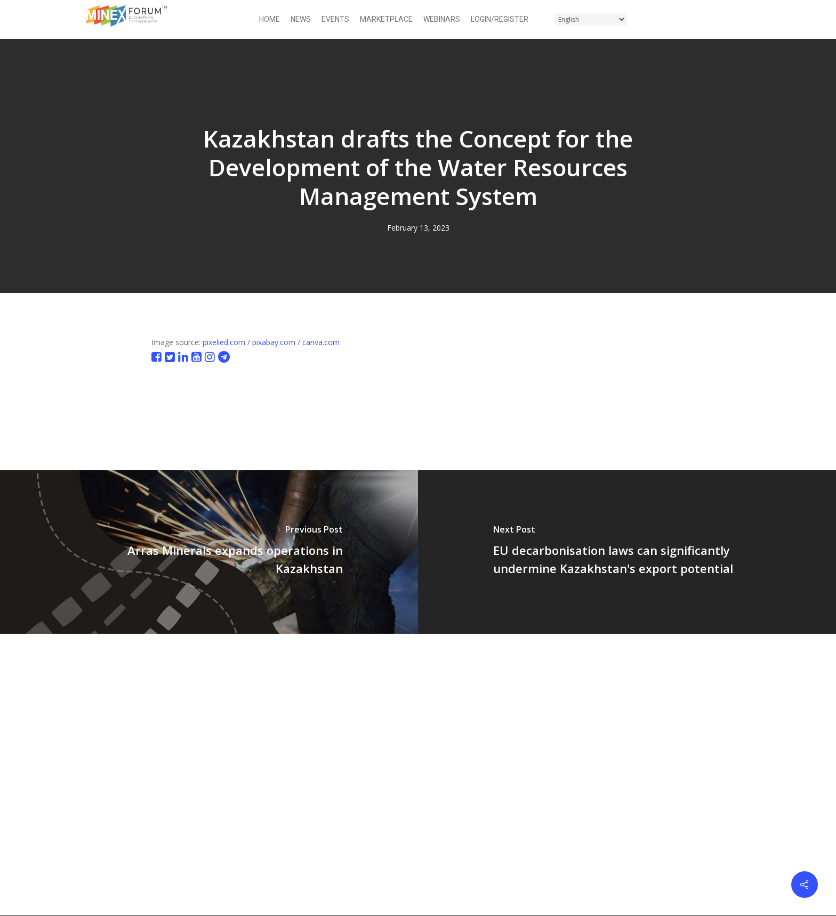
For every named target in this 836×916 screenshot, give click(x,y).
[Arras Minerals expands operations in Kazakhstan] (209, 552)
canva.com (321, 342)
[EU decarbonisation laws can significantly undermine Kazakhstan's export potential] (627, 552)
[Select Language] (591, 19)
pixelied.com (224, 342)
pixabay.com (273, 342)
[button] (743, 19)
